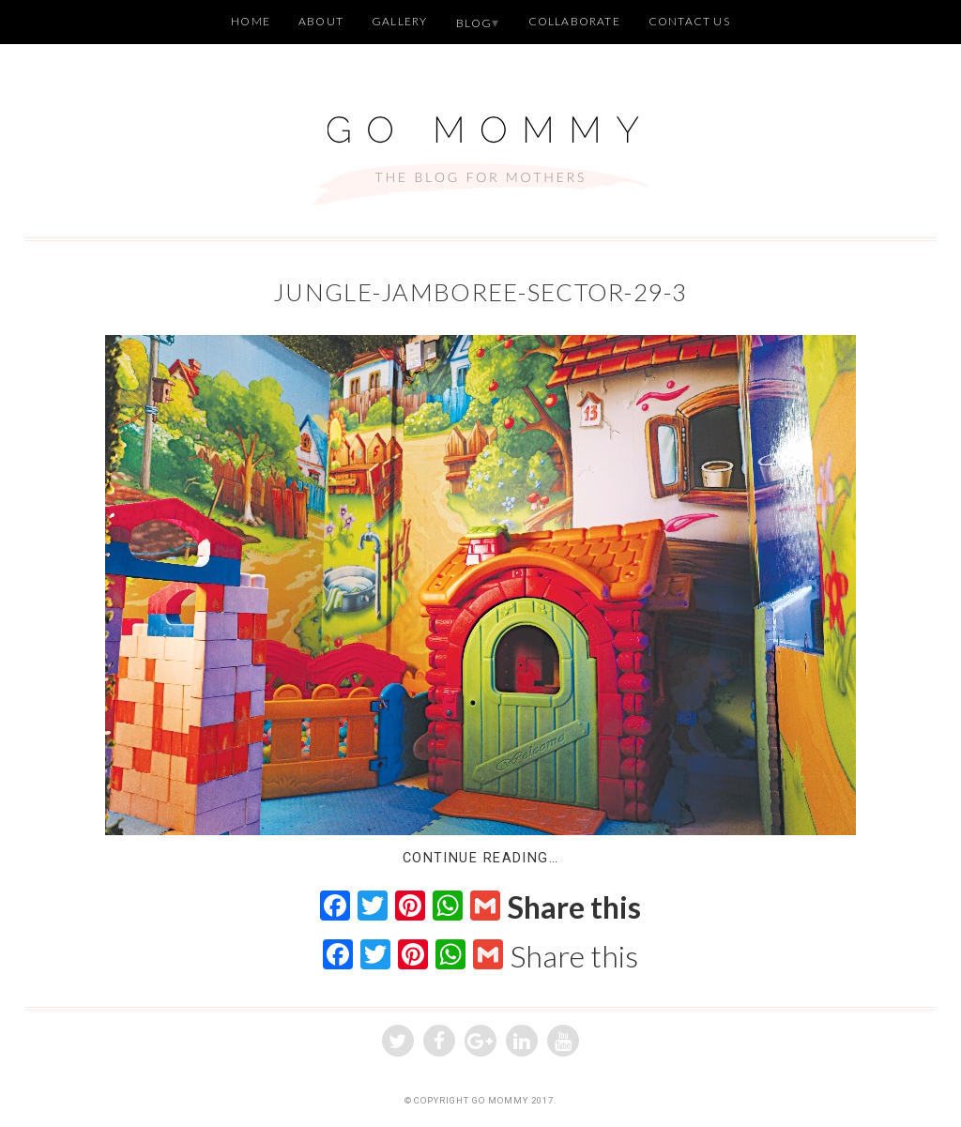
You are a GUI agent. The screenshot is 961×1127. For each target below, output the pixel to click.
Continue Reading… (480, 858)
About (320, 21)
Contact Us (689, 21)
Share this (574, 907)
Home (250, 21)
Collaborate (574, 21)
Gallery (399, 21)
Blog (474, 23)
